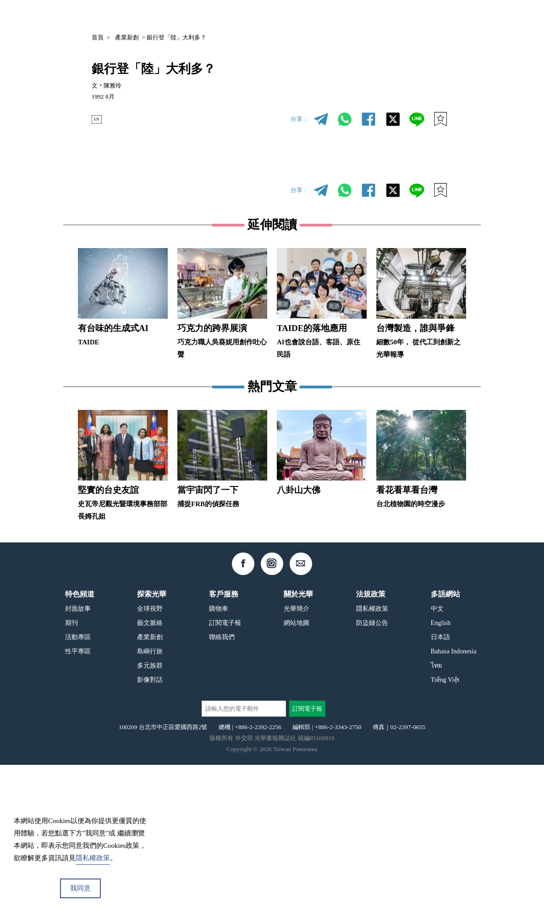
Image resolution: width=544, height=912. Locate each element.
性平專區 (78, 798)
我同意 (80, 888)
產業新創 (127, 37)
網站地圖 (296, 770)
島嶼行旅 (150, 798)
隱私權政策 (372, 755)
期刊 (361, 15)
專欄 (388, 15)
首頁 (98, 37)
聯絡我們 (222, 784)
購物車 (218, 755)
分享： (299, 119)
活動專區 (78, 784)
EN (99, 119)
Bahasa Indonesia (454, 798)
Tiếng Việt (445, 826)
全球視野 (150, 755)
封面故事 (78, 755)
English (441, 770)
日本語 (440, 784)
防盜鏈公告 (372, 770)
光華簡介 (296, 755)
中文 (422, 16)
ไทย (436, 812)
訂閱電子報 (225, 770)
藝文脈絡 (150, 770)
